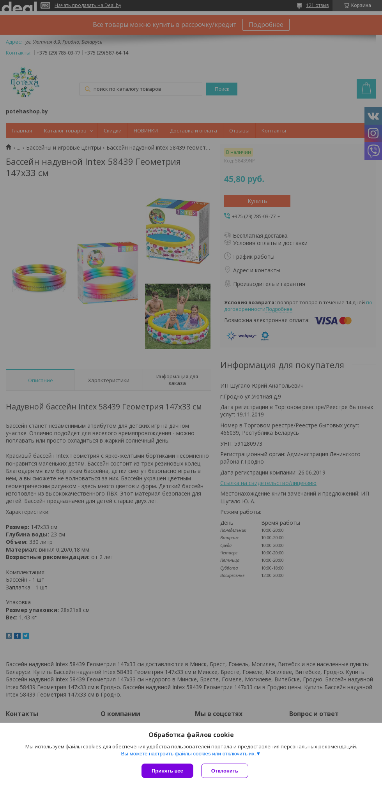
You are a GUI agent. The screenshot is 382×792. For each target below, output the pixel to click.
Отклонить (224, 771)
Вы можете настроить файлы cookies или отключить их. (188, 754)
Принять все (167, 771)
